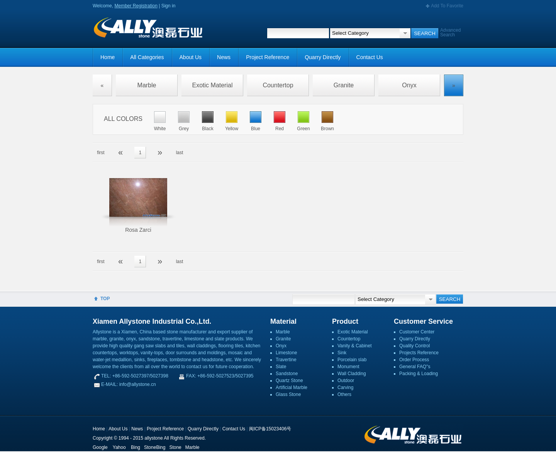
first (100, 152)
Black (207, 128)
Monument (348, 366)
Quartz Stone (289, 380)
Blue (255, 128)
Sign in (168, 5)
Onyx (409, 85)
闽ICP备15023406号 (270, 429)
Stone (175, 447)
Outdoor (345, 380)
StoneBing (154, 447)
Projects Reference (419, 352)
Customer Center (416, 332)
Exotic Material (212, 85)
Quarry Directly (323, 57)
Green (303, 128)
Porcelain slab (351, 359)
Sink (341, 352)
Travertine (286, 359)
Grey (184, 128)
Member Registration (135, 5)
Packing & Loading (418, 373)
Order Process (414, 359)
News (224, 57)
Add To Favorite (447, 5)
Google (100, 447)
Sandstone (287, 373)
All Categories (147, 57)
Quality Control (414, 345)
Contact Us (369, 57)
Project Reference (267, 57)
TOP (105, 298)
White (160, 128)
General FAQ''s (415, 366)
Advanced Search (450, 32)
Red (279, 128)
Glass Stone (288, 394)
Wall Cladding (351, 373)
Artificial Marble (291, 387)
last (179, 152)
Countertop (278, 85)
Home (107, 57)
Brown (327, 128)
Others (344, 394)
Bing (135, 447)
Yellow (231, 128)
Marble (146, 85)
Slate (281, 366)
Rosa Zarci (138, 230)
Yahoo (119, 447)
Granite (344, 85)
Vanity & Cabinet (354, 345)
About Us (191, 57)
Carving (345, 387)
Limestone (286, 352)
